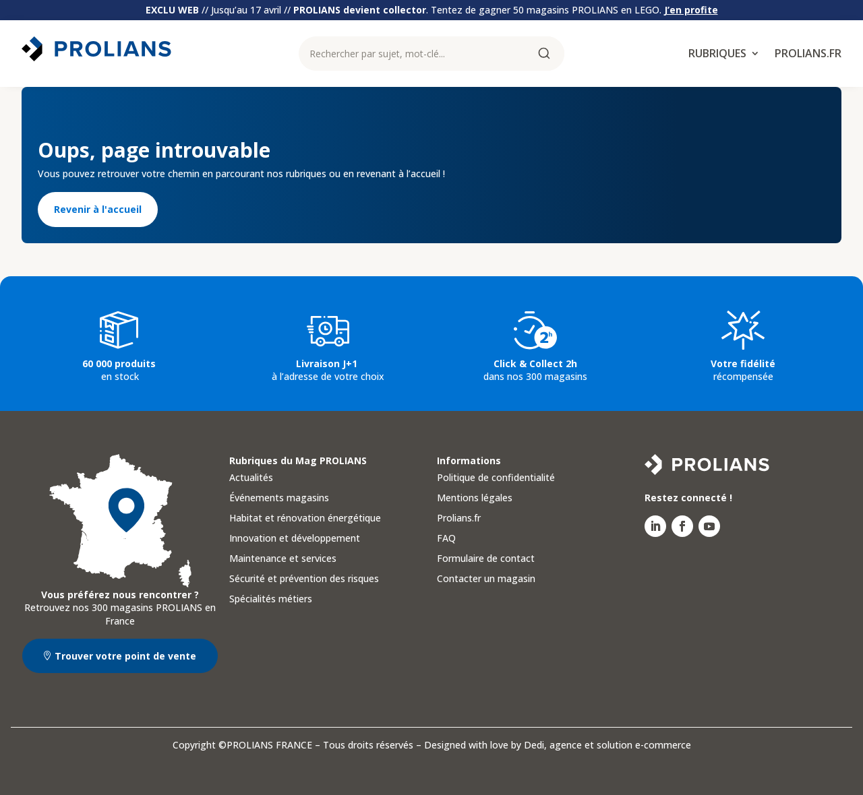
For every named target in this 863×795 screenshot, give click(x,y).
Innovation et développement (294, 539)
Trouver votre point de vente (125, 655)
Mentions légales (474, 498)
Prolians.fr (808, 55)
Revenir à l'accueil (98, 209)
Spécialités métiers (270, 599)
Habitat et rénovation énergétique (305, 518)
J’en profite (691, 9)
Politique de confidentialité (496, 478)
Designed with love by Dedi (484, 744)
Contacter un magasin (486, 579)
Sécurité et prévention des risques (304, 579)
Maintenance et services (282, 559)
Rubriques (717, 55)
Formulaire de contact (486, 559)
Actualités (251, 478)
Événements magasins (279, 498)
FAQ (446, 539)
